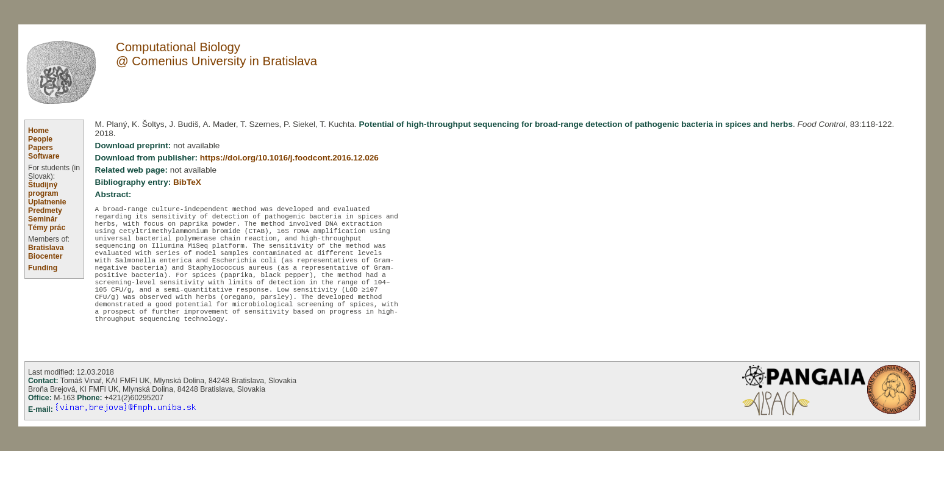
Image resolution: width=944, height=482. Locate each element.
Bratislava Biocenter (46, 252)
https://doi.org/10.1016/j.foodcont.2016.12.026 (289, 157)
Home (38, 130)
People (40, 139)
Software (44, 156)
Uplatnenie (47, 202)
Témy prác (46, 227)
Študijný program (43, 189)
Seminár (42, 219)
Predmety (45, 210)
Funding (42, 268)
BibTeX (187, 182)
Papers (40, 147)
